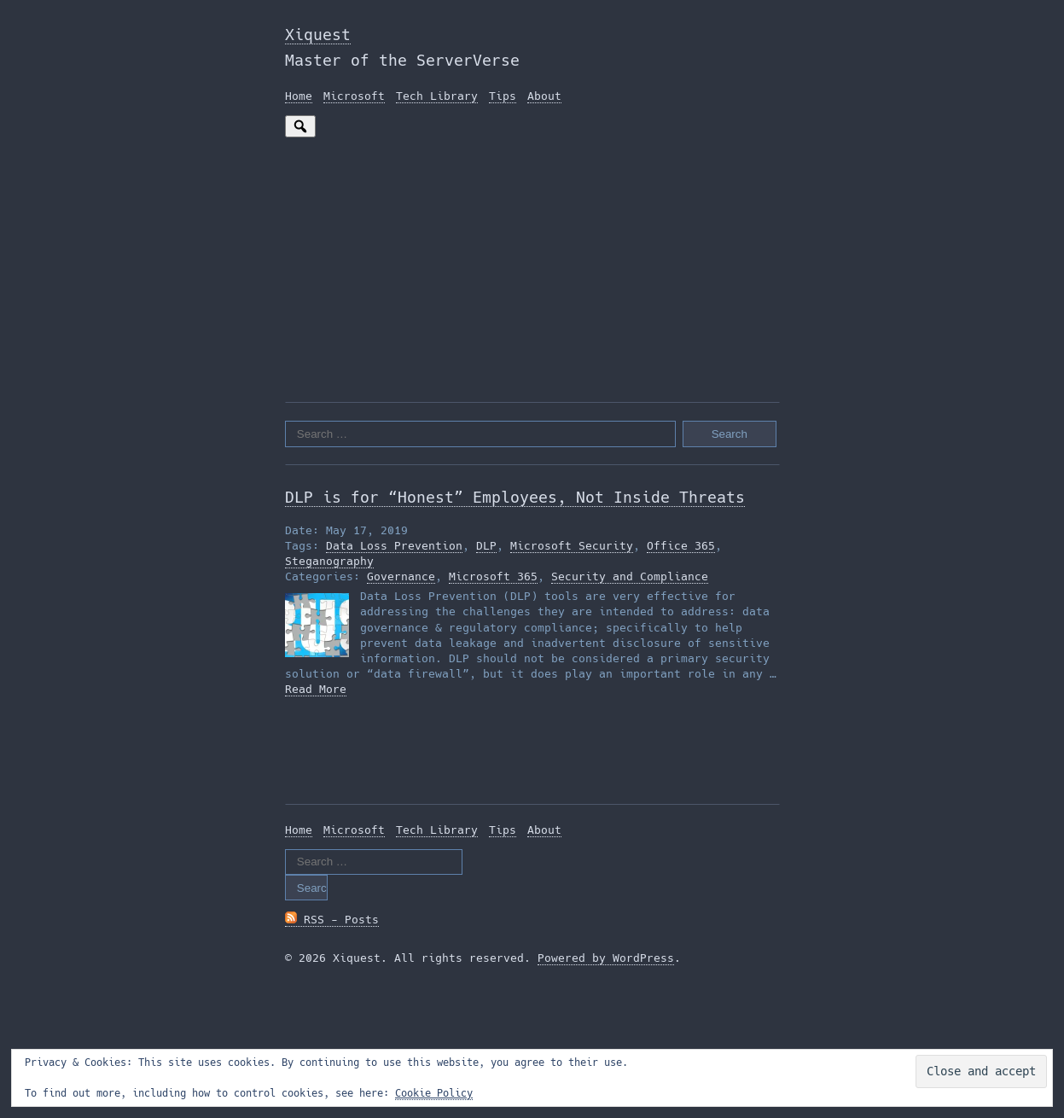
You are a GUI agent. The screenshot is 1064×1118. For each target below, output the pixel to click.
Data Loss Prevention (394, 545)
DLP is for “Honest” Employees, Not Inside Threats (515, 497)
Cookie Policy (434, 1093)
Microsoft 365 (493, 576)
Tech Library (437, 96)
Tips (502, 96)
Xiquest (318, 35)
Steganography (329, 561)
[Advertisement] (532, 265)
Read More (315, 689)
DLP (486, 545)
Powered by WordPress (606, 958)
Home (298, 96)
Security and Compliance (629, 576)
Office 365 (681, 545)
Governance (401, 576)
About (544, 96)
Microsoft (354, 96)
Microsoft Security (571, 545)
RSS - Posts (332, 919)
